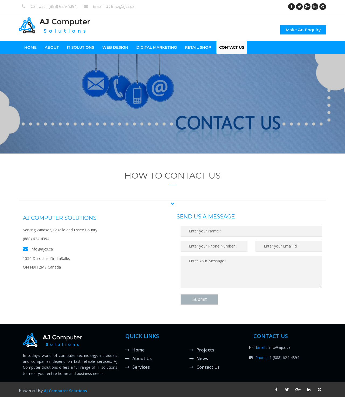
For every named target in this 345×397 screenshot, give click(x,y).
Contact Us (231, 47)
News (198, 358)
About (52, 47)
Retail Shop (198, 47)
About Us (138, 358)
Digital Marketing (156, 47)
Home (135, 350)
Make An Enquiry (303, 29)
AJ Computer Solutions (65, 390)
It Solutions (80, 47)
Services (137, 367)
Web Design (115, 47)
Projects (201, 350)
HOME (30, 47)
